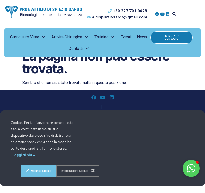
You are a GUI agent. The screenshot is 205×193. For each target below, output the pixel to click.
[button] (174, 14)
